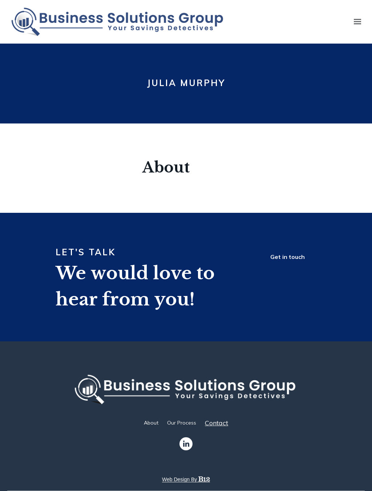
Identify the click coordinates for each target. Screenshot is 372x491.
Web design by (186, 479)
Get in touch (287, 256)
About (151, 422)
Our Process (181, 422)
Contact (216, 423)
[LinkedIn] (186, 443)
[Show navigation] (355, 21)
